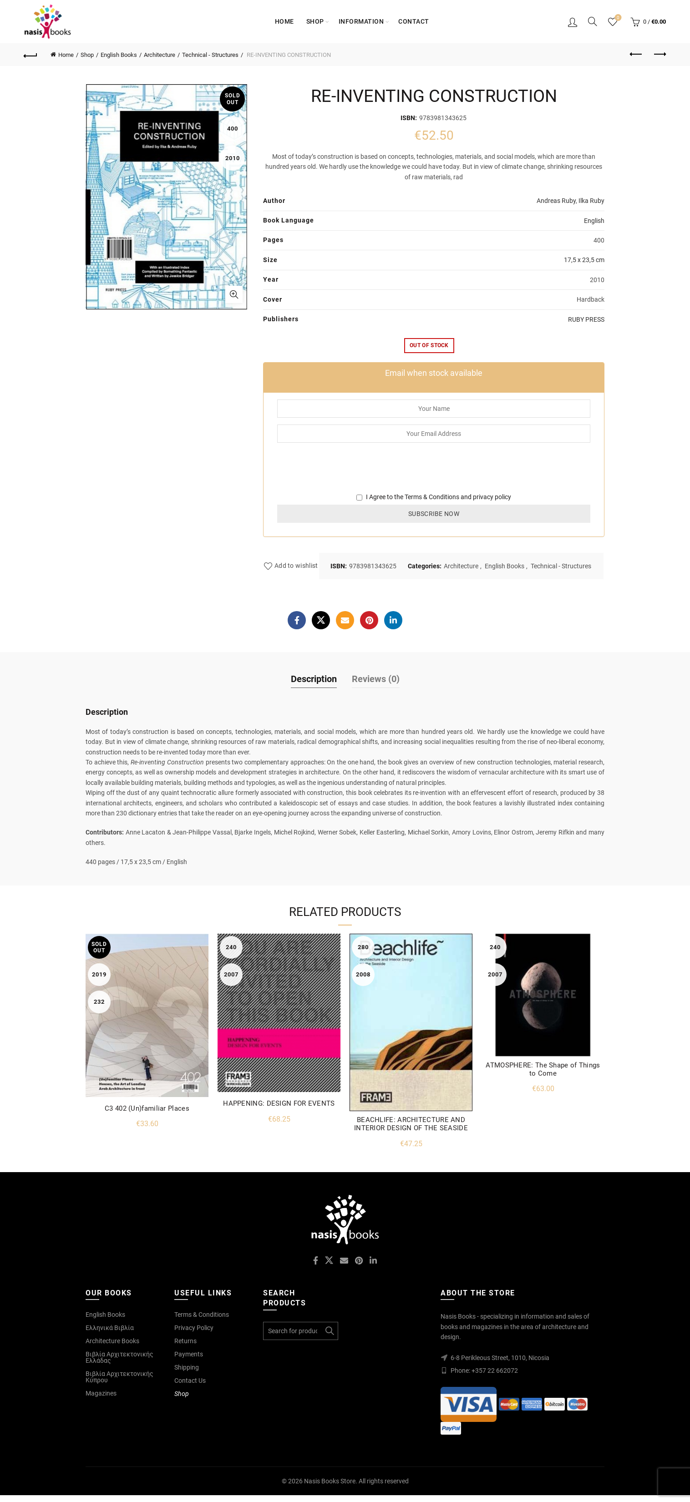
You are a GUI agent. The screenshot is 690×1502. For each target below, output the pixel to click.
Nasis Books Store (329, 1481)
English (594, 220)
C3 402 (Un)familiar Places (147, 1108)
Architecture (159, 54)
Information (361, 21)
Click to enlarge (234, 294)
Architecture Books (112, 1341)
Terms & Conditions (432, 497)
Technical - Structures (210, 54)
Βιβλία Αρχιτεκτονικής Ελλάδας (119, 1357)
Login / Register (572, 22)
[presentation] (346, 474)
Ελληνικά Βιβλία (110, 1327)
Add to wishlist (296, 566)
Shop (315, 21)
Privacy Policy (193, 1327)
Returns (185, 1341)
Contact (413, 21)
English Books (119, 54)
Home (284, 21)
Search (329, 1331)
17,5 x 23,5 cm (584, 259)
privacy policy (492, 497)
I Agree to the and (433, 497)
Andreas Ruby (556, 200)
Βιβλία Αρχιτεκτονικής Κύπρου (119, 1377)
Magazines (101, 1393)
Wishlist (617, 18)
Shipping (186, 1367)
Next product (659, 54)
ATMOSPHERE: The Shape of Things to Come (543, 1069)
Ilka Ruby (591, 200)
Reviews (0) (376, 678)
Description (314, 678)
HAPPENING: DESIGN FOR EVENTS (279, 1103)
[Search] (592, 21)
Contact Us (190, 1380)
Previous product (636, 54)
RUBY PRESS (586, 319)
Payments (188, 1354)
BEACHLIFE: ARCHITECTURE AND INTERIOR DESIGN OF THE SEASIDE (411, 1124)
